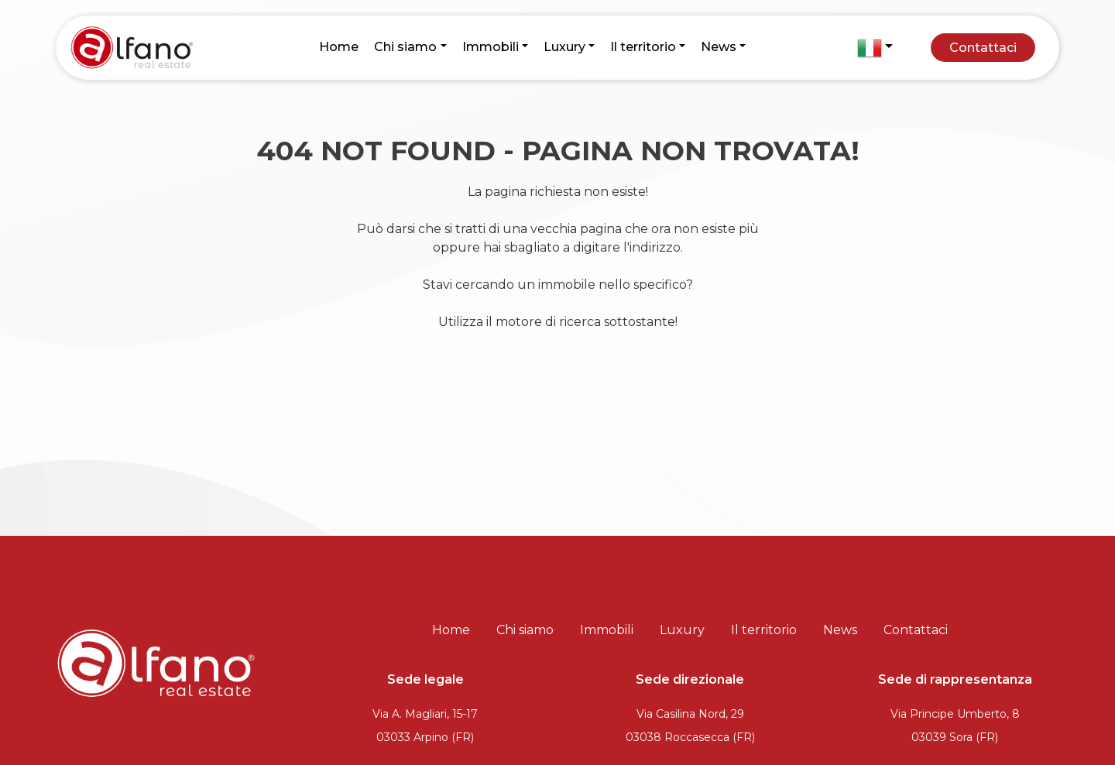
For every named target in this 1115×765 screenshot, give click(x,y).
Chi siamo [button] (405, 46)
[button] (875, 48)
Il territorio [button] (643, 46)
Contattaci (983, 47)
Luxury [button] (564, 46)
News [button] (718, 46)
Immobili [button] (490, 46)
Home (339, 46)
